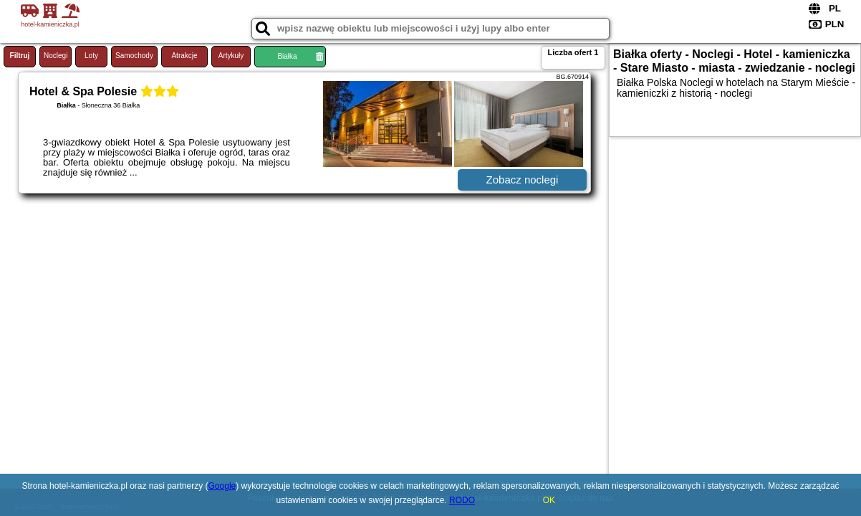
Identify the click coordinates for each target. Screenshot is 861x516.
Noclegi (55, 55)
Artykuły (231, 55)
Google (222, 486)
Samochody (134, 55)
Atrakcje (184, 55)
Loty (91, 55)
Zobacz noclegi (522, 179)
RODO (462, 500)
